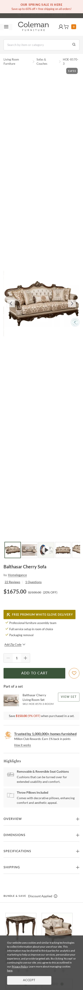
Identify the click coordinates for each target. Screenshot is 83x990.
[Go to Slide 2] (29, 550)
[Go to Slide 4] (63, 550)
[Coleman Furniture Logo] (33, 27)
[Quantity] (17, 658)
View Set (69, 697)
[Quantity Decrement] (8, 658)
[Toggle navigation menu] (6, 27)
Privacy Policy (20, 966)
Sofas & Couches (42, 62)
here (9, 970)
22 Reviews (12, 582)
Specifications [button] (17, 851)
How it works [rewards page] (22, 745)
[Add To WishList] (74, 673)
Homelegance (17, 575)
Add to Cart (34, 673)
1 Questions (33, 582)
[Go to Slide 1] (13, 550)
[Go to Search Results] (73, 44)
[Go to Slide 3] (46, 550)
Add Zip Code (14, 644)
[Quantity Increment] (25, 658)
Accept (29, 980)
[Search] (41, 45)
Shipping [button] (12, 867)
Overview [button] (13, 819)
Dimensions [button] (14, 835)
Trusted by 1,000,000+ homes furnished (45, 734)
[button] (61, 27)
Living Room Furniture (11, 62)
